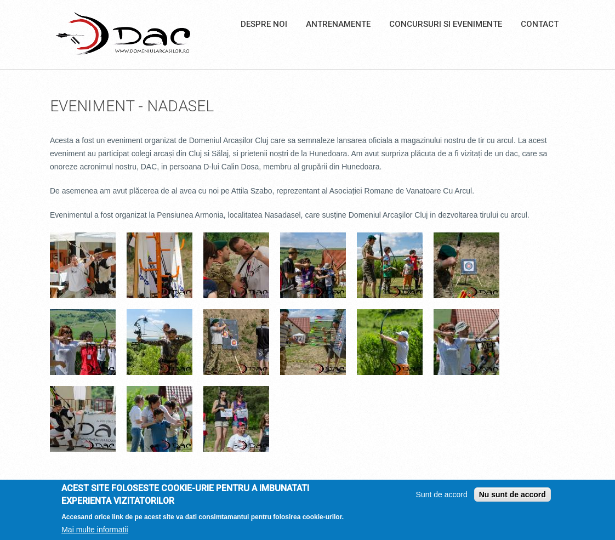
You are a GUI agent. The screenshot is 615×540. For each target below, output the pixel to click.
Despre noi (264, 24)
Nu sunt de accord (512, 495)
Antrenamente (338, 24)
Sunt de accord (442, 495)
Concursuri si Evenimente (445, 24)
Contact (540, 24)
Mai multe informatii (94, 530)
